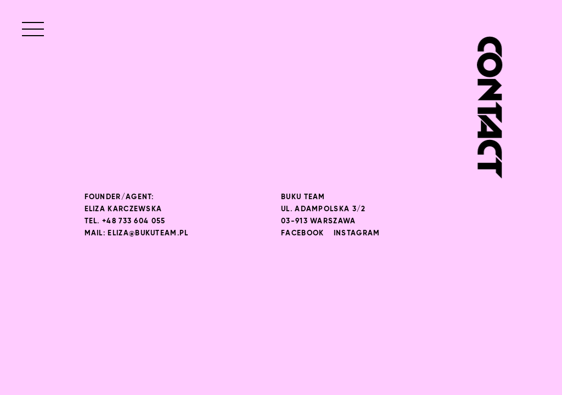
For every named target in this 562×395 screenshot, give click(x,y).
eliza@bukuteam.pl (148, 233)
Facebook (302, 233)
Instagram (357, 233)
